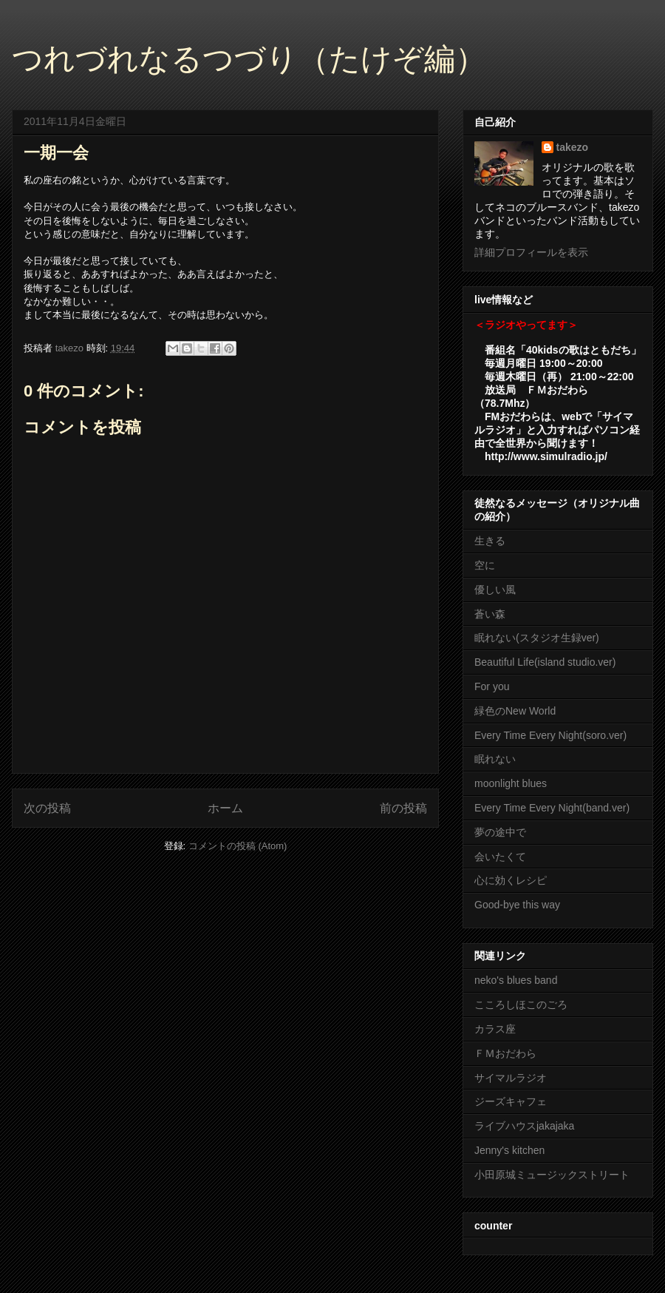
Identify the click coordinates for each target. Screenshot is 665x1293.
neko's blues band (515, 980)
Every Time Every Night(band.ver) (552, 808)
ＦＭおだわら (505, 1053)
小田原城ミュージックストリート (552, 1175)
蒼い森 (489, 614)
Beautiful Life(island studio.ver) (544, 662)
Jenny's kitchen (509, 1150)
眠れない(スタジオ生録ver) (536, 638)
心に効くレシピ (510, 880)
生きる (489, 541)
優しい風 (495, 589)
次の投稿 (47, 808)
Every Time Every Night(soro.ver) (550, 735)
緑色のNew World (515, 711)
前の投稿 (403, 808)
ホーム (225, 808)
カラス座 (495, 1029)
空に (484, 565)
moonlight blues (510, 783)
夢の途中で (500, 832)
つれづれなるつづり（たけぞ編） (249, 58)
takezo (572, 147)
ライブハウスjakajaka (524, 1126)
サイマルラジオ (510, 1078)
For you (491, 686)
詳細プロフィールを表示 (531, 252)
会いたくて (500, 856)
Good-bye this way (517, 905)
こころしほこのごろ (520, 1004)
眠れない (495, 759)
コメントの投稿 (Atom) (237, 845)
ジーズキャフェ (510, 1101)
